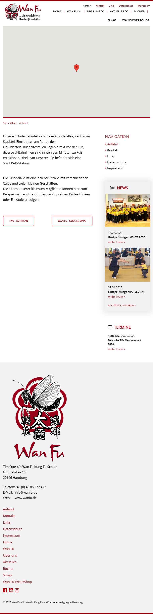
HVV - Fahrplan (18, 221)
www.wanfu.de (26, 498)
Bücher (139, 11)
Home (57, 11)
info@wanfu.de (26, 492)
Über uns (93, 11)
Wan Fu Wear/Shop (135, 20)
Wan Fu (72, 11)
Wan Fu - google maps (72, 221)
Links (111, 5)
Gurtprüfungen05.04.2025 (126, 292)
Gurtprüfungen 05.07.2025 (126, 237)
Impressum (143, 5)
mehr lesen (116, 242)
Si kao (112, 20)
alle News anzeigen (122, 305)
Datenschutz (126, 5)
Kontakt (100, 5)
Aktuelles (117, 11)
